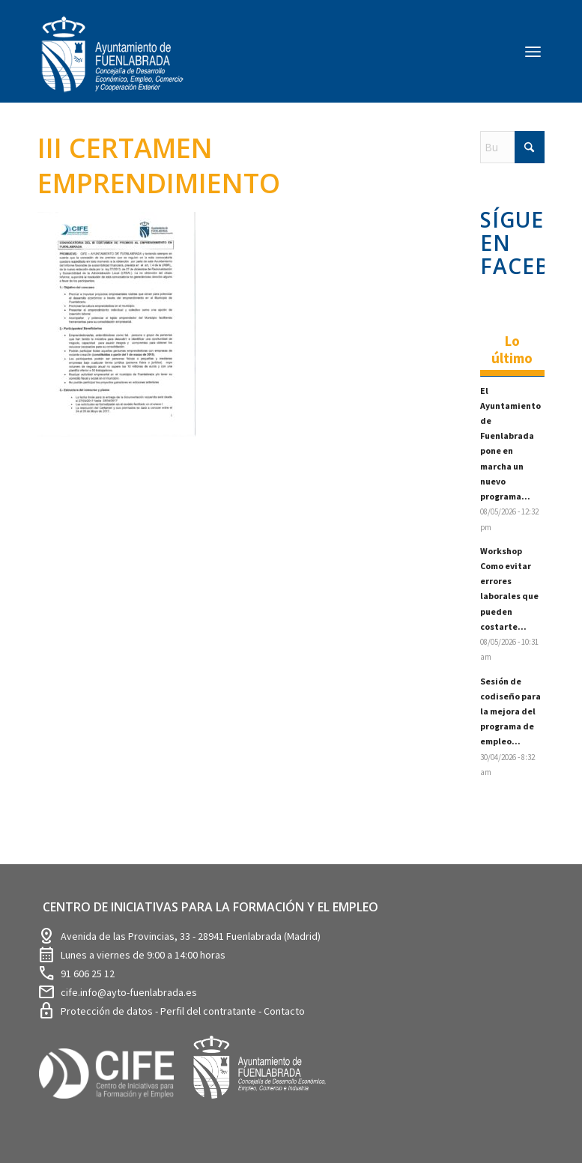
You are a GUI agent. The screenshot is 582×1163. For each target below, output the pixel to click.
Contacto (284, 1011)
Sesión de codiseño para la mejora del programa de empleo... (510, 711)
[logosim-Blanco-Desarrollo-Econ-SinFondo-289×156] (112, 63)
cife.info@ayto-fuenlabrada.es (129, 992)
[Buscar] (512, 147)
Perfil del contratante (209, 1011)
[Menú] (533, 50)
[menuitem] (533, 50)
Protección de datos (108, 1011)
